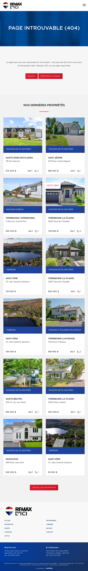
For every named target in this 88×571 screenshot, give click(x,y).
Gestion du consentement (59, 565)
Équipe (7, 528)
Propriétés (9, 524)
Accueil (32, 76)
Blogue (49, 528)
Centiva (48, 568)
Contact (49, 532)
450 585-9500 (14, 555)
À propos (8, 532)
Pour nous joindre (50, 76)
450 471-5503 (55, 555)
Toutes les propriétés (44, 487)
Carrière (49, 524)
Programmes (51, 520)
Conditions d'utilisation (40, 565)
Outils (7, 536)
